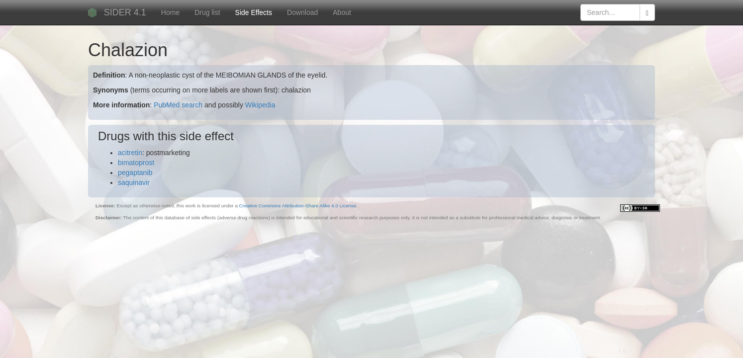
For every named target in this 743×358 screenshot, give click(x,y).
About (342, 12)
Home (170, 12)
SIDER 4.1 (125, 12)
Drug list (207, 12)
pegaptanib (135, 173)
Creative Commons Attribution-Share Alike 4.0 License (298, 205)
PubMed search (178, 105)
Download (302, 12)
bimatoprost (136, 163)
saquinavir (134, 182)
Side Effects (253, 12)
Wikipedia (260, 105)
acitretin (130, 153)
